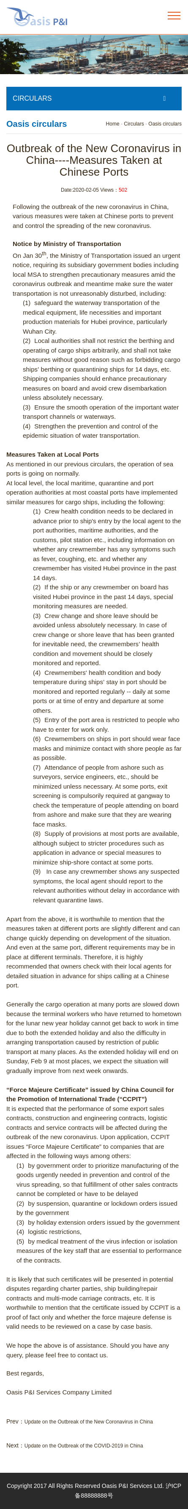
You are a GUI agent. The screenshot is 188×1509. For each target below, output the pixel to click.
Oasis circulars (165, 124)
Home (113, 124)
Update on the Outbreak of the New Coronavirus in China (89, 1422)
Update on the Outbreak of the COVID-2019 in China (84, 1446)
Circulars (134, 124)
